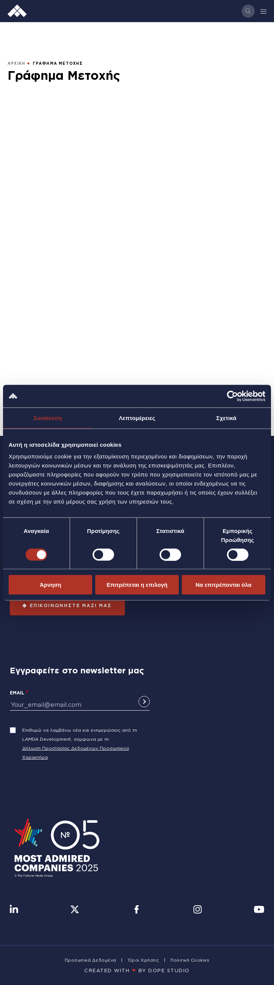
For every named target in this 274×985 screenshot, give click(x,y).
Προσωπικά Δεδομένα (90, 960)
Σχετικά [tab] (226, 417)
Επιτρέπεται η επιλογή (137, 585)
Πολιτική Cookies (189, 960)
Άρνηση (50, 585)
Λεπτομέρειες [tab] (137, 417)
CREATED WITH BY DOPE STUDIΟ (137, 970)
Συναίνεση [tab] (47, 417)
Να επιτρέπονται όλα (223, 585)
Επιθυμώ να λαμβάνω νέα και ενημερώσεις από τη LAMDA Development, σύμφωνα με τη (79, 734)
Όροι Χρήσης (143, 960)
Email (17, 692)
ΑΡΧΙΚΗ (16, 63)
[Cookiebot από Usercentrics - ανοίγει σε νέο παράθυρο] (232, 396)
